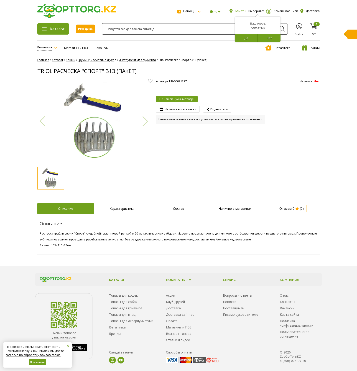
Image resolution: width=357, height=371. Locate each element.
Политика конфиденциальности (296, 323)
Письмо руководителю (240, 314)
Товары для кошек (123, 295)
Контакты (287, 302)
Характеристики (122, 208)
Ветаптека (278, 47)
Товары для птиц (122, 314)
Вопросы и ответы (237, 295)
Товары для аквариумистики (131, 321)
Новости (229, 302)
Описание (65, 208)
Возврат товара (178, 333)
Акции (311, 47)
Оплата (172, 321)
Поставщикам (234, 308)
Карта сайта (289, 314)
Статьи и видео (178, 340)
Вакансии (102, 48)
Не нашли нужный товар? (176, 99)
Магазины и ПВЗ (76, 48)
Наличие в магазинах (235, 208)
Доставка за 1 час (180, 314)
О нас (284, 295)
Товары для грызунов (126, 308)
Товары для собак (123, 302)
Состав (178, 208)
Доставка (173, 308)
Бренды (115, 333)
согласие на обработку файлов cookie (33, 355)
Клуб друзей (175, 302)
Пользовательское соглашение (294, 334)
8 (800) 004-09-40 (293, 360)
